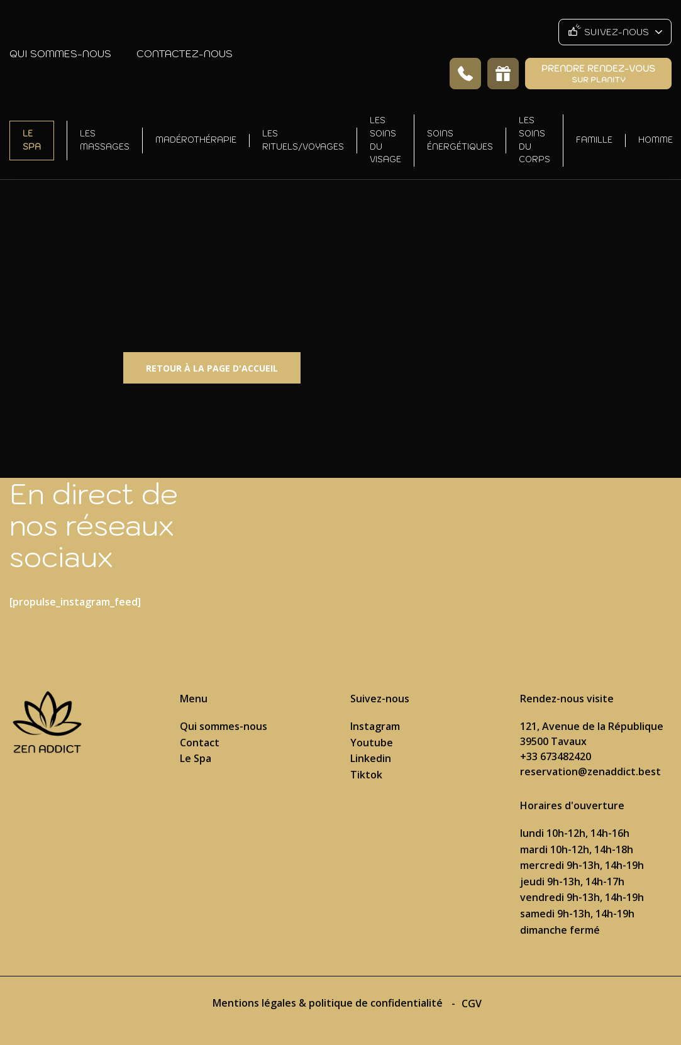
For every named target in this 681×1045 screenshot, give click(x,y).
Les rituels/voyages (303, 140)
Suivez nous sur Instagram (582, 494)
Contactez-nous (184, 53)
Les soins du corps (534, 140)
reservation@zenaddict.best (590, 771)
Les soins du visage (385, 140)
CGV (472, 1003)
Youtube (371, 742)
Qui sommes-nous (60, 53)
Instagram (375, 726)
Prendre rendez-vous (598, 73)
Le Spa (32, 140)
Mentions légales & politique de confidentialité (329, 1003)
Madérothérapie (195, 140)
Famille (594, 140)
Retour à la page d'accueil (212, 368)
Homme (655, 140)
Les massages (105, 140)
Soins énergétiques (460, 140)
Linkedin (370, 758)
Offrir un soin (503, 73)
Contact (199, 742)
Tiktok (366, 775)
